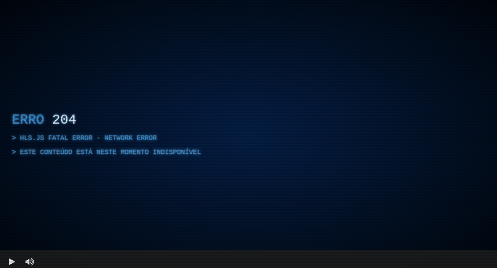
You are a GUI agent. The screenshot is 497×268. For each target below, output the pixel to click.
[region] (248, 134)
